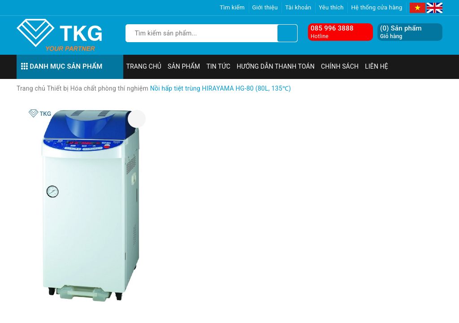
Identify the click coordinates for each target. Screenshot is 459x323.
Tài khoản (298, 7)
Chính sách (340, 66)
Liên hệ (376, 66)
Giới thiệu (265, 7)
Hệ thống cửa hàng (376, 7)
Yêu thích (331, 7)
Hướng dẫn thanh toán (276, 66)
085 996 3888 (332, 28)
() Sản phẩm (401, 32)
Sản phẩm (184, 66)
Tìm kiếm (232, 7)
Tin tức (218, 66)
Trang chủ (144, 66)
